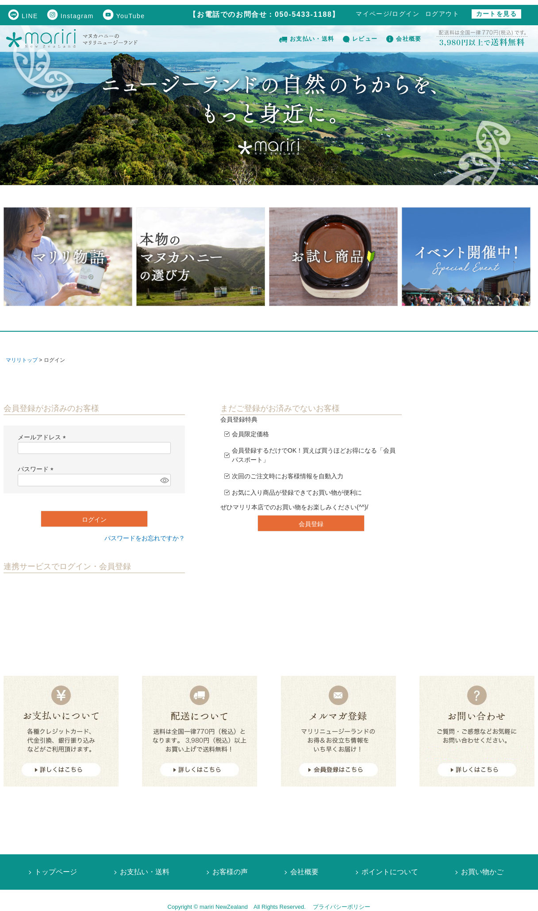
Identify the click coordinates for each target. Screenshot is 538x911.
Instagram (70, 15)
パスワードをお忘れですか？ (144, 538)
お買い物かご (482, 872)
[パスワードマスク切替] (164, 480)
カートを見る (496, 13)
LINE (23, 15)
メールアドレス (43, 437)
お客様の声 (230, 872)
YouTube (124, 15)
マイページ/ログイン (387, 13)
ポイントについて (389, 872)
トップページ (56, 872)
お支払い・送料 (306, 38)
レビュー (360, 38)
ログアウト (442, 13)
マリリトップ (22, 360)
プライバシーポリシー (341, 906)
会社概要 (403, 38)
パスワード (37, 469)
